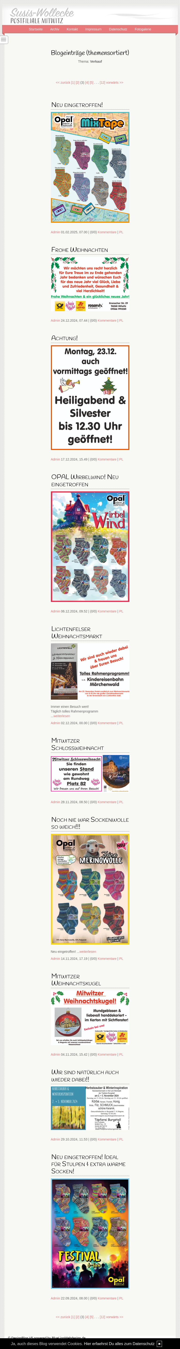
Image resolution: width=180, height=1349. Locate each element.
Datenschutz (118, 29)
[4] (87, 82)
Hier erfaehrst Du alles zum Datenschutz (119, 1344)
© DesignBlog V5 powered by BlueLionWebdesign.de (47, 1338)
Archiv (55, 29)
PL (121, 232)
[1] (73, 82)
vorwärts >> (114, 82)
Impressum (93, 29)
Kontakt (73, 29)
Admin (55, 232)
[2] (77, 82)
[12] (102, 82)
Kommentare (107, 232)
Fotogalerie (143, 29)
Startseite (36, 29)
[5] (92, 82)
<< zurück (63, 82)
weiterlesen (61, 716)
